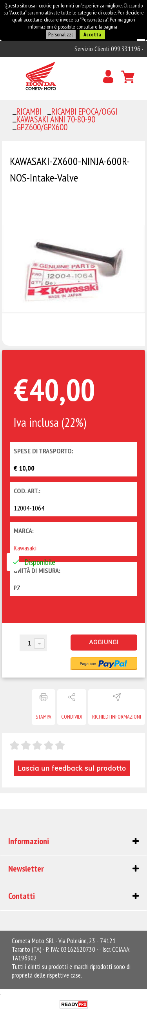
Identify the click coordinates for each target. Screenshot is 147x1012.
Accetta (92, 34)
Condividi (71, 716)
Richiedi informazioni (116, 716)
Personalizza (61, 34)
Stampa (43, 716)
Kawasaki (25, 547)
